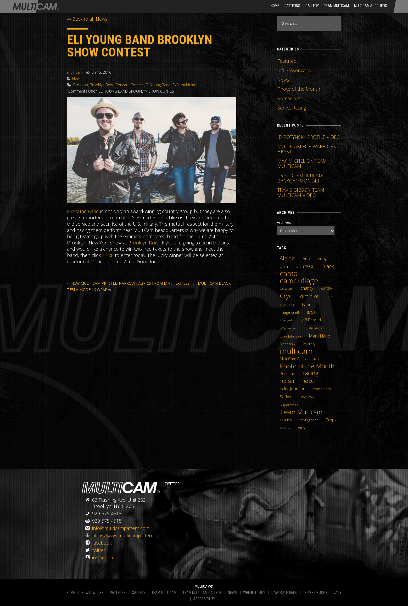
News (76, 78)
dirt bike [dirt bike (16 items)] (309, 296)
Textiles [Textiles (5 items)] (286, 420)
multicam (75, 72)
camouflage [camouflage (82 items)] (299, 280)
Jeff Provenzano (294, 70)
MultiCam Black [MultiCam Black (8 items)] (293, 358)
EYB (175, 84)
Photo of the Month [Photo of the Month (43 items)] (307, 366)
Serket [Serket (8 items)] (286, 396)
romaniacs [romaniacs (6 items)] (322, 388)
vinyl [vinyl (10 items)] (302, 427)
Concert (122, 84)
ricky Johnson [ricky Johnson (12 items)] (292, 388)
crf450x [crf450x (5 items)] (326, 288)
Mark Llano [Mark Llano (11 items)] (319, 336)
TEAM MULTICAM (164, 593)
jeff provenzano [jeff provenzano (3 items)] (289, 328)
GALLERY (138, 593)
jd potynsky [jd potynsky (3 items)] (287, 320)
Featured (287, 61)
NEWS (232, 593)
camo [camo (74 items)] (289, 273)
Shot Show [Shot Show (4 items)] (306, 397)
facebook (102, 543)
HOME (275, 6)
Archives (284, 222)
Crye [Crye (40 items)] (286, 296)
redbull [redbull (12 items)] (308, 381)
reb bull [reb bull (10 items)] (287, 381)
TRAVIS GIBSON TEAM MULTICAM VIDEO (300, 192)
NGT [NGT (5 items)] (317, 359)
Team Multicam (336, 6)
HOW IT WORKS (92, 593)
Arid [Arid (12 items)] (306, 258)
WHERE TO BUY (254, 593)
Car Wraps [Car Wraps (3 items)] (286, 288)
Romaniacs (288, 98)
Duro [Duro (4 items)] (329, 297)
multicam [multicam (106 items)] (296, 351)
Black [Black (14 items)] (328, 266)
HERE (108, 255)
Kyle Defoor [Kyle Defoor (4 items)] (315, 328)
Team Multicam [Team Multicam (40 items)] (301, 412)
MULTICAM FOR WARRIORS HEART (306, 149)
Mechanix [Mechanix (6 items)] (287, 343)
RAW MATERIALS (284, 593)
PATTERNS (118, 593)
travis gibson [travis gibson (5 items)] (308, 420)
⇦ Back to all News (87, 19)
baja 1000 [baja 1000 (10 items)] (305, 266)
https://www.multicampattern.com (128, 535)
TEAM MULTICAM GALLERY (202, 593)
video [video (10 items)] (285, 427)
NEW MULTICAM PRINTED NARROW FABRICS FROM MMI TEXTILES (130, 283)
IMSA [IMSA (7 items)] (311, 312)
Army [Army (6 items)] (322, 258)
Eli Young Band (158, 84)
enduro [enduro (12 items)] (287, 304)
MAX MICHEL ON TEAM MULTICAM (302, 163)
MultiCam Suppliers (370, 6)
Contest (137, 84)
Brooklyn (80, 84)
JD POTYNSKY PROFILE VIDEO (308, 137)
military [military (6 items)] (309, 343)
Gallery (312, 6)
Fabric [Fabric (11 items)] (308, 304)
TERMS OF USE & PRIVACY (322, 593)
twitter (98, 550)
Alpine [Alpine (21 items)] (287, 258)
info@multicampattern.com (121, 528)
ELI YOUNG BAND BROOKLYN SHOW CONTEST (139, 46)
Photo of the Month (298, 89)
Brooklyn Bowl (102, 84)
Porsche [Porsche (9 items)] (287, 373)
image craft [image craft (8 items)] (289, 312)
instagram (102, 557)
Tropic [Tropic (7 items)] (331, 419)
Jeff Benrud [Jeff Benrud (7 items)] (311, 319)
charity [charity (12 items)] (306, 288)
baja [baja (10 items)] (284, 266)
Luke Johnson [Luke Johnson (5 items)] (290, 336)
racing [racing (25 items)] (310, 373)
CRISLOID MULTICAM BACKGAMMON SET (300, 178)
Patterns (292, 6)
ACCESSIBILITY (204, 599)
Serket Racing (291, 108)
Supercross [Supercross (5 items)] (289, 405)
